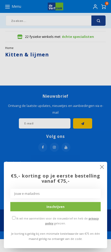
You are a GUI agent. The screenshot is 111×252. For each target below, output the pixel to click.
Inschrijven (55, 207)
